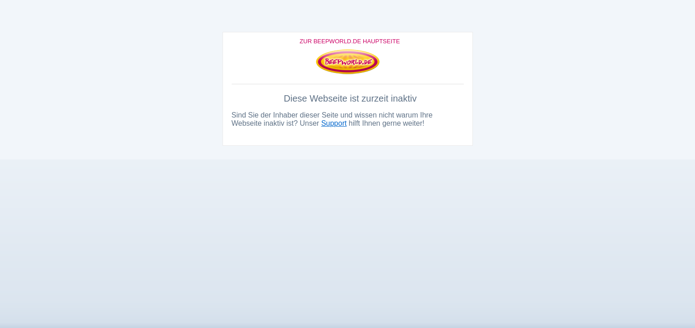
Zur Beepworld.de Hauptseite (349, 41)
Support (334, 123)
